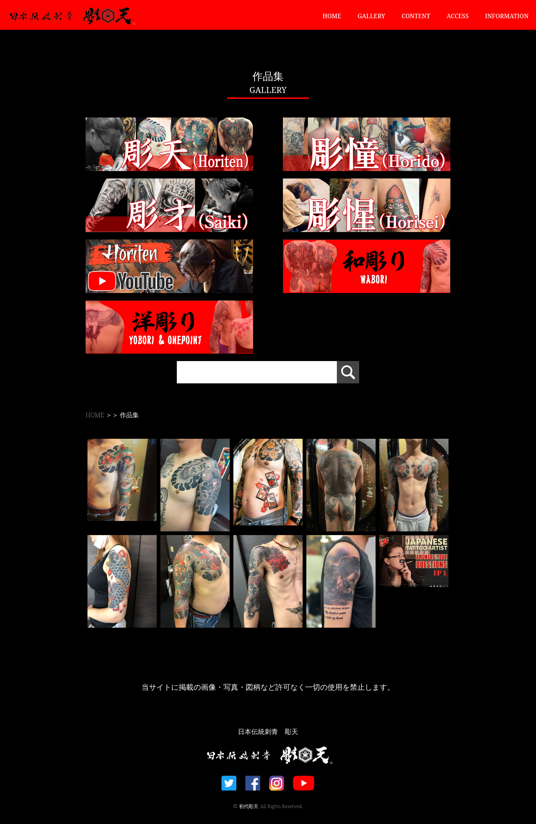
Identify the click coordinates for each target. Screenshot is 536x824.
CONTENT (416, 16)
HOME (332, 16)
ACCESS (458, 16)
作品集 (129, 415)
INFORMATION (507, 16)
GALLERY (371, 16)
